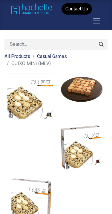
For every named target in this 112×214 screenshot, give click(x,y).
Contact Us (76, 9)
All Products (17, 56)
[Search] (101, 44)
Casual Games (52, 56)
